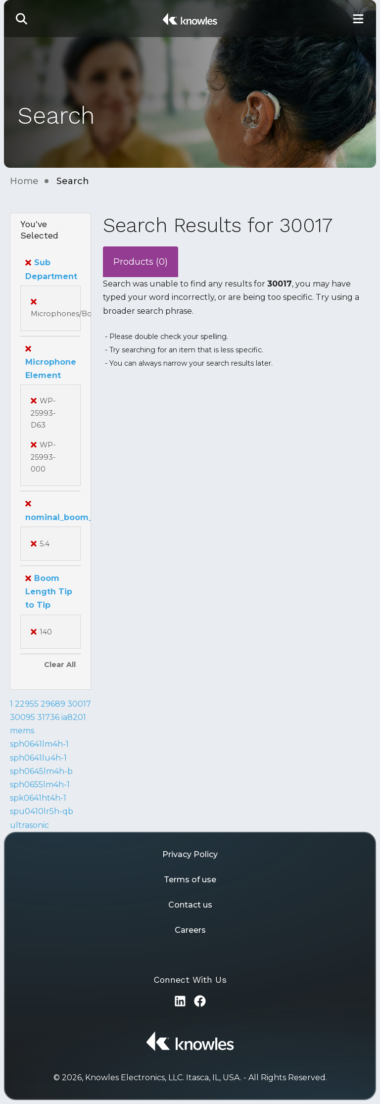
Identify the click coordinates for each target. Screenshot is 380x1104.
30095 (22, 717)
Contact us (190, 905)
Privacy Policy (190, 854)
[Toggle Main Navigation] (358, 18)
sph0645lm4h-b (41, 771)
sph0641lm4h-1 (39, 744)
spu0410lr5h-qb (41, 811)
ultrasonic (29, 825)
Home (24, 181)
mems (22, 730)
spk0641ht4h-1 (38, 798)
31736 (48, 717)
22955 (27, 704)
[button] (22, 18)
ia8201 (73, 717)
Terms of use (190, 879)
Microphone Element (50, 362)
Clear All (60, 664)
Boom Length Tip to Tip (48, 592)
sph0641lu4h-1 (38, 758)
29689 (53, 704)
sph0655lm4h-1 (40, 784)
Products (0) (140, 261)
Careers (190, 930)
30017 (79, 704)
